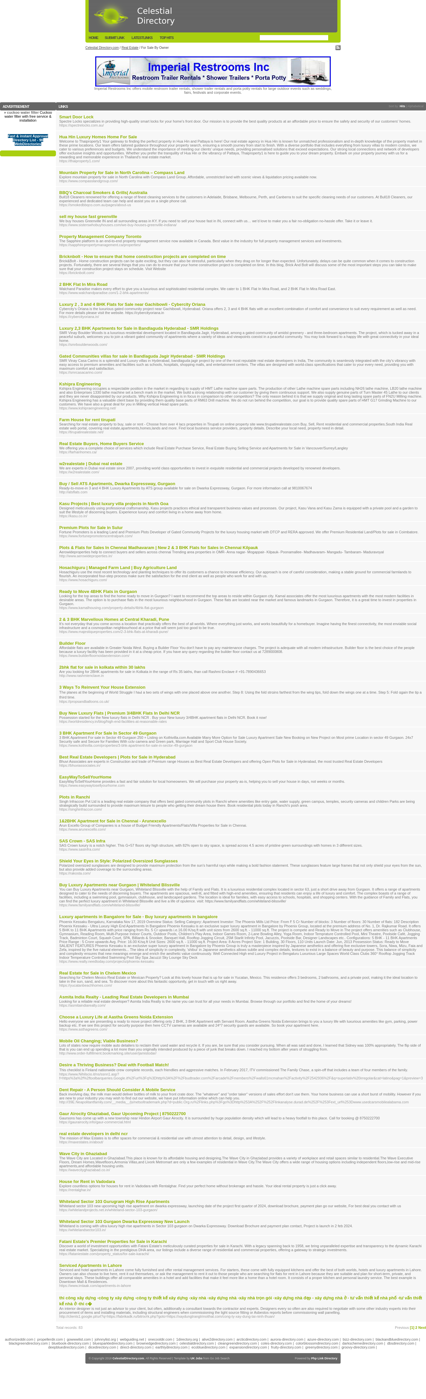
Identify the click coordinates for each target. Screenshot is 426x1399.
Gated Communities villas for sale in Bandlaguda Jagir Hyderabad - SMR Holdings (142, 356)
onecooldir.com (160, 1339)
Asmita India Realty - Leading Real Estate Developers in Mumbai (124, 997)
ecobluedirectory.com (208, 1347)
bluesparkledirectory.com (113, 1343)
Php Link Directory (324, 1358)
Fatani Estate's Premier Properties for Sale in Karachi (113, 1241)
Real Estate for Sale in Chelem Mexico (97, 973)
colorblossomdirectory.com (317, 1343)
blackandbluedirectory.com (397, 1339)
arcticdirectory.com (251, 1339)
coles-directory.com (276, 1343)
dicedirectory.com (102, 1347)
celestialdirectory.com (197, 1343)
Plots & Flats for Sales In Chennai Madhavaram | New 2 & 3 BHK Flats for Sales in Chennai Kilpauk (158, 547)
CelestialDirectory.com (128, 1358)
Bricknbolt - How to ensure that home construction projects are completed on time (142, 256)
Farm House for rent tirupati (87, 419)
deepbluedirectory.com (66, 1347)
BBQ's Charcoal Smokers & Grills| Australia (103, 192)
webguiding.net (132, 1339)
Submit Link (114, 38)
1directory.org (187, 1339)
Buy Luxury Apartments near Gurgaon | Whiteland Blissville (119, 884)
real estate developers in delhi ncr (93, 1133)
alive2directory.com (217, 1339)
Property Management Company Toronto (100, 236)
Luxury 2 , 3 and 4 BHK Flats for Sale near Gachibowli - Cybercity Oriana (132, 304)
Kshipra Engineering (80, 384)
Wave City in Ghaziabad (83, 1153)
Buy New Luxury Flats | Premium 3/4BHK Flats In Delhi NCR (119, 713)
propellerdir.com (50, 1339)
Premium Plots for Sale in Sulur (91, 527)
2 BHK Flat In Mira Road (83, 284)
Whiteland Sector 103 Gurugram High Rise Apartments (114, 1201)
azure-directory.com (323, 1339)
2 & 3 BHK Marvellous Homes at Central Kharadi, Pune (114, 619)
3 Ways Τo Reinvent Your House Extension (102, 687)
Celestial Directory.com (102, 47)
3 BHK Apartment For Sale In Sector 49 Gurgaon (107, 733)
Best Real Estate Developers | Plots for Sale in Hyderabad (117, 757)
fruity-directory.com (286, 1347)
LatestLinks (142, 38)
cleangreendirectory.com (237, 1343)
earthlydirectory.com (171, 1347)
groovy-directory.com (358, 1347)
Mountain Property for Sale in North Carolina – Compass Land (122, 172)
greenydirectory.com (321, 1347)
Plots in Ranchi (74, 797)
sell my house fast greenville (88, 216)
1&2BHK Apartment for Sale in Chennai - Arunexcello (112, 820)
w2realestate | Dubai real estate (90, 463)
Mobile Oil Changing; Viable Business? (98, 1040)
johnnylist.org (105, 1339)
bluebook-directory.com (70, 1343)
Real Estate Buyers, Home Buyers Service (101, 443)
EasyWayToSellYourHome (85, 777)
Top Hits (166, 38)
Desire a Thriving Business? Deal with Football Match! (114, 1064)
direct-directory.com (135, 1347)
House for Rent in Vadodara (87, 1181)
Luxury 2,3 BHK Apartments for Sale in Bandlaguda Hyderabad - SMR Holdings (139, 328)
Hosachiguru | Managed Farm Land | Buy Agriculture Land (118, 567)
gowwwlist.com (79, 1339)
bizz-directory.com (357, 1339)
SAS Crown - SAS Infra (82, 840)
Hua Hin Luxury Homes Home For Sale (98, 136)
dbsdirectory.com (400, 1343)
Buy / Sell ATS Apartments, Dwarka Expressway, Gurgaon (117, 483)
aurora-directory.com (286, 1339)
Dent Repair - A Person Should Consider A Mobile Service (117, 1089)
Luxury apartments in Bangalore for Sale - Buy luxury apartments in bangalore (138, 916)
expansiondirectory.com (248, 1347)
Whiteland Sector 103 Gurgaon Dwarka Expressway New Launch (124, 1221)
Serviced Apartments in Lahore (90, 1265)
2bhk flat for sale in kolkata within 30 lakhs (102, 667)
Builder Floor (72, 643)
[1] (412, 1328)
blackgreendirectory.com (28, 1343)
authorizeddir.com (19, 1339)
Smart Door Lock (76, 116)
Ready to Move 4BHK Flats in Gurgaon (98, 591)
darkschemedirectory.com (362, 1343)
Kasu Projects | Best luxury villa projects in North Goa (114, 503)
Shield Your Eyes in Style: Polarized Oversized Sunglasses (118, 860)
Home (93, 38)
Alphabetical (415, 106)
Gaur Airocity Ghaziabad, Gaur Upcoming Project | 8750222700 (122, 1113)
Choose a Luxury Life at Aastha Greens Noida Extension (116, 1017)
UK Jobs (196, 1358)
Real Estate (129, 47)
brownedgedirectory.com (156, 1343)
